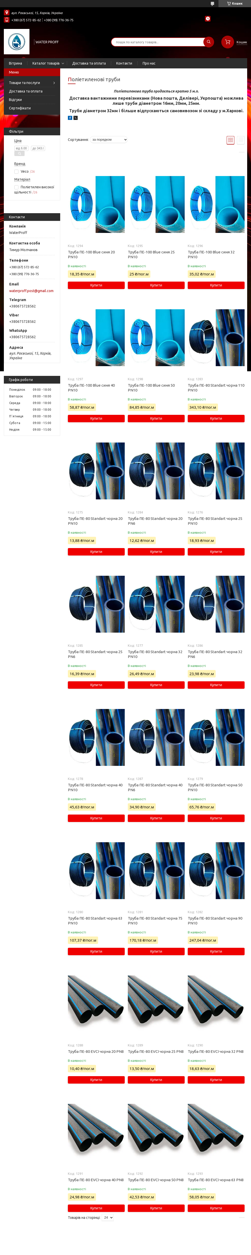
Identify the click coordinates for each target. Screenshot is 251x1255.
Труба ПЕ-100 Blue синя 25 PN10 (151, 254)
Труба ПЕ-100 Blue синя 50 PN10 (151, 387)
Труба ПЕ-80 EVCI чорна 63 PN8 (216, 1180)
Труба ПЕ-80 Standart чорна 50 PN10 (215, 787)
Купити (96, 285)
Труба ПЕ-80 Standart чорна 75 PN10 (155, 920)
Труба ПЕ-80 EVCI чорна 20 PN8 (96, 1051)
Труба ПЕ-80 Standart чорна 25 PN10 (215, 521)
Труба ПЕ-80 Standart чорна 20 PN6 (155, 521)
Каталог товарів (46, 63)
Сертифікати (20, 108)
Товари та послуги (24, 83)
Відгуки (15, 100)
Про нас (149, 63)
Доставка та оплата (89, 63)
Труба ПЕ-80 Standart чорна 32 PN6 (215, 654)
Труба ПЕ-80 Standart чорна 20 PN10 (95, 521)
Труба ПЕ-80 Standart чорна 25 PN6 (95, 654)
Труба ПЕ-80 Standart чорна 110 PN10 (216, 387)
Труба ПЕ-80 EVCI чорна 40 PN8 (96, 1180)
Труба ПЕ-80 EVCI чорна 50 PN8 (156, 1180)
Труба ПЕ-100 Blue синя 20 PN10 (91, 254)
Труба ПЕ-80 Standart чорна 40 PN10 (95, 787)
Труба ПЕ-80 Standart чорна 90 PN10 (215, 920)
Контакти (124, 63)
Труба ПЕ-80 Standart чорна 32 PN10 (155, 654)
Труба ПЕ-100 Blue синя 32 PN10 (211, 254)
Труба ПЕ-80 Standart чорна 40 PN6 (155, 787)
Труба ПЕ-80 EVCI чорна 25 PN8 (156, 1051)
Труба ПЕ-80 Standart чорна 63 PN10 (95, 920)
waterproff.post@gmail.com (31, 291)
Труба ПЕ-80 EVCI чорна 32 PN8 (216, 1051)
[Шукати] (208, 42)
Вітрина (15, 63)
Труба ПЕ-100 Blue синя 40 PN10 (91, 387)
